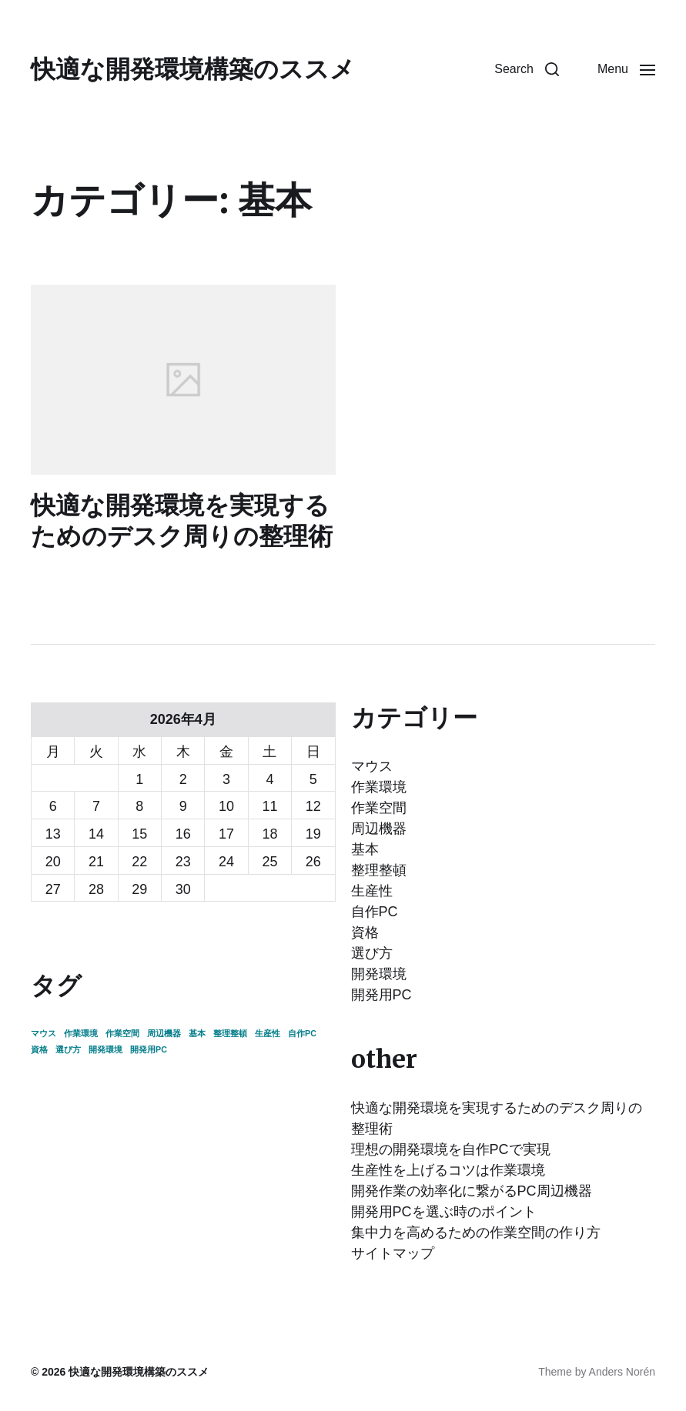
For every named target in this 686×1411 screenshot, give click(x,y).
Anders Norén (622, 1372)
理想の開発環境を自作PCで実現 (450, 1149)
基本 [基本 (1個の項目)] (197, 1033)
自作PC (374, 911)
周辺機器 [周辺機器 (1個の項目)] (164, 1033)
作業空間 (379, 808)
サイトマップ (392, 1253)
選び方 (372, 953)
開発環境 (379, 974)
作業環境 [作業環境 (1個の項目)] (81, 1033)
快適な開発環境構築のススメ (193, 69)
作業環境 (379, 787)
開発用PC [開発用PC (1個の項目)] (148, 1049)
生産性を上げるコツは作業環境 (448, 1170)
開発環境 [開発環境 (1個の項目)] (105, 1049)
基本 (365, 849)
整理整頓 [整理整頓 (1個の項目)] (230, 1033)
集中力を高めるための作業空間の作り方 (476, 1232)
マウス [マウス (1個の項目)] (43, 1033)
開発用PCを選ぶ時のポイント (444, 1211)
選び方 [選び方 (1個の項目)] (68, 1049)
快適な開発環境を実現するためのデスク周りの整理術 (182, 521)
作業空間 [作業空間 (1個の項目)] (122, 1033)
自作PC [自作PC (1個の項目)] (302, 1033)
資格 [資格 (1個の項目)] (39, 1049)
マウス (372, 766)
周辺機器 (379, 828)
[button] (526, 69)
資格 (365, 932)
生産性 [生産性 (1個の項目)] (267, 1033)
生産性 (372, 891)
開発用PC (381, 994)
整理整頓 (379, 870)
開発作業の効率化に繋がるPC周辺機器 (471, 1191)
